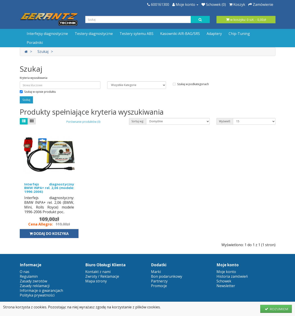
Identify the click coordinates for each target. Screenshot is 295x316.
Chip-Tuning (239, 33)
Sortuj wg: (137, 121)
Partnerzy (159, 281)
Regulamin (29, 276)
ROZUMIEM (276, 309)
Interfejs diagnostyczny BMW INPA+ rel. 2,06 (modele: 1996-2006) (49, 188)
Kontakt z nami (98, 271)
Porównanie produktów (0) (83, 122)
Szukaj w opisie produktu (38, 92)
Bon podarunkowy (166, 276)
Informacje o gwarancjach (41, 290)
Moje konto (226, 271)
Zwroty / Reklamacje (102, 276)
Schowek (223, 281)
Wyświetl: (225, 121)
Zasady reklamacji (35, 285)
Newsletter (225, 285)
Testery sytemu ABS (136, 33)
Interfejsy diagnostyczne (47, 33)
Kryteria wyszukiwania (33, 78)
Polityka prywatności (37, 295)
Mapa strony (96, 281)
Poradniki (35, 42)
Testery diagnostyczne (94, 33)
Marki (156, 271)
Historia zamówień (232, 276)
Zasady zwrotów (33, 281)
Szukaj (42, 51)
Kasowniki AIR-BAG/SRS (180, 33)
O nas (24, 271)
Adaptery (214, 33)
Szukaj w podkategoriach (191, 84)
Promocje (159, 285)
